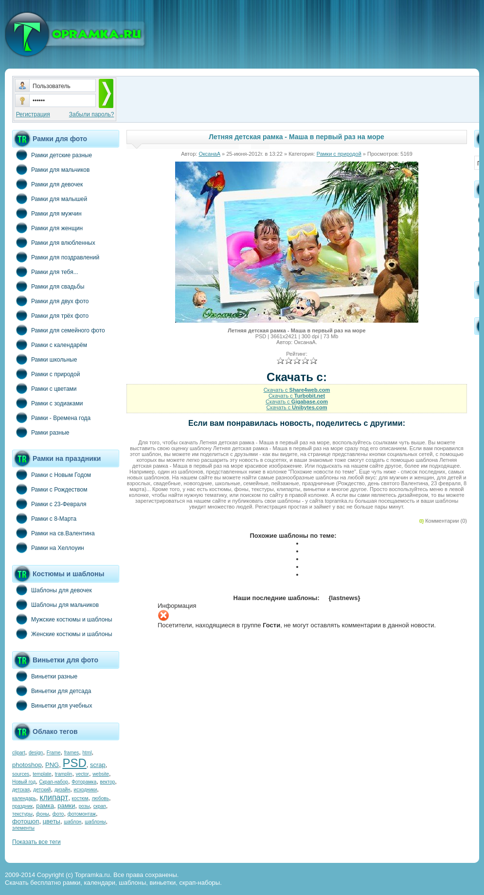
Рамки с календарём (49, 344)
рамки (66, 805)
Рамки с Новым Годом (51, 474)
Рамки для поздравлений (55, 257)
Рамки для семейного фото (58, 330)
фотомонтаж (82, 814)
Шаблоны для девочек (52, 590)
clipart (18, 752)
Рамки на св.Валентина (53, 533)
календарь (24, 798)
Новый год (24, 782)
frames (71, 752)
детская (21, 789)
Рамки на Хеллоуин (48, 547)
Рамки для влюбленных (53, 242)
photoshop (27, 764)
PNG (52, 764)
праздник (22, 806)
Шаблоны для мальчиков (55, 604)
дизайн (62, 789)
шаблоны (95, 821)
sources (20, 774)
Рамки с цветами (44, 388)
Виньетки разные (44, 676)
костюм (80, 798)
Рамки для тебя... (45, 271)
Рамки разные (40, 432)
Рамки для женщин (47, 227)
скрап (99, 806)
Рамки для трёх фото (50, 315)
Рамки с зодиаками (47, 403)
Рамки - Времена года (51, 417)
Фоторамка (84, 782)
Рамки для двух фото (50, 300)
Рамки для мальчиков (51, 169)
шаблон (72, 821)
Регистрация (33, 114)
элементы (23, 828)
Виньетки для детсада (51, 690)
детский (42, 789)
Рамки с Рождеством (50, 489)
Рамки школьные (44, 359)
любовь (100, 798)
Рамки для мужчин (47, 213)
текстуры (22, 814)
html (87, 752)
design (36, 752)
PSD (74, 762)
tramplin (63, 774)
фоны (42, 814)
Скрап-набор (53, 782)
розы (84, 806)
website (100, 774)
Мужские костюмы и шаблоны (62, 619)
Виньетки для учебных (52, 705)
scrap (98, 764)
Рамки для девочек (47, 184)
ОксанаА (209, 154)
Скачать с (297, 390)
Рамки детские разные (52, 154)
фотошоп (25, 821)
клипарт (53, 797)
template (42, 774)
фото (58, 814)
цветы (51, 821)
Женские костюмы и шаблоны (62, 633)
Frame (54, 752)
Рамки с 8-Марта (44, 518)
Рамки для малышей (49, 198)
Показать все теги (36, 842)
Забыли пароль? (91, 114)
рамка (45, 805)
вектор (107, 782)
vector (82, 774)
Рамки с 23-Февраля (49, 503)
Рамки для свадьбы (48, 286)
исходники (85, 789)
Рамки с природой (46, 373)
